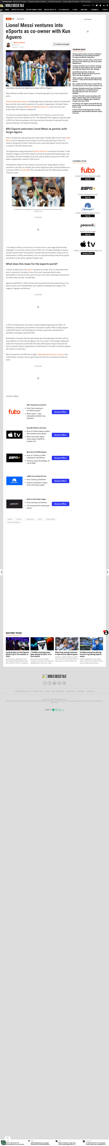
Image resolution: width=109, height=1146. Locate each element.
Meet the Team (38, 699)
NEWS (7, 9)
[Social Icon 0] (45, 691)
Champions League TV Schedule (37, 1)
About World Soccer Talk (23, 699)
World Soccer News (13, 522)
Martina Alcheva (19, 42)
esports (30, 269)
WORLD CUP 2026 (18, 9)
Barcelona (29, 106)
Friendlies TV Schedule (54, 1)
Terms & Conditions (58, 699)
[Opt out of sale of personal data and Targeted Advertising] (3, 1142)
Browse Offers (60, 412)
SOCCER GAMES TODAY (34, 9)
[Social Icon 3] (59, 691)
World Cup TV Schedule (19, 1)
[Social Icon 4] (64, 691)
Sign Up (87, 179)
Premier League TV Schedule (71, 1)
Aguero (10, 519)
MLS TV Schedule (85, 1)
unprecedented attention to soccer (50, 354)
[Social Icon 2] (54, 691)
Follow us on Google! (62, 44)
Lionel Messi (30, 519)
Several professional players (16, 101)
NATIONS (85, 9)
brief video (26, 170)
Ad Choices (81, 699)
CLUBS (76, 9)
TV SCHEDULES (64, 9)
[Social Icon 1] (50, 691)
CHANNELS (95, 9)
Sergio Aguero (50, 519)
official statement (40, 151)
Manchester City (43, 106)
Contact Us (90, 699)
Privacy (47, 699)
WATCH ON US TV (50, 9)
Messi (40, 519)
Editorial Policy (71, 699)
